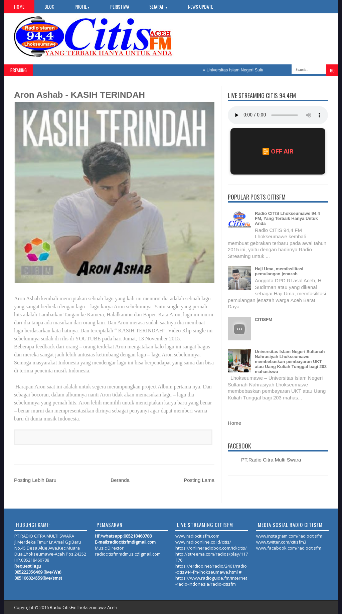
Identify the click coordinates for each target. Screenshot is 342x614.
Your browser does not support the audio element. (278, 115)
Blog (49, 6)
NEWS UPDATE (200, 6)
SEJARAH (158, 6)
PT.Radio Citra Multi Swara (271, 460)
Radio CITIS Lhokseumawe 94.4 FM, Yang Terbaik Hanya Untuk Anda (287, 218)
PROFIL (82, 6)
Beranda (120, 480)
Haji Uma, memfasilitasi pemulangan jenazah (279, 271)
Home (19, 6)
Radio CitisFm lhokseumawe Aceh (83, 607)
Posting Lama (199, 480)
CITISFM (263, 319)
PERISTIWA (119, 6)
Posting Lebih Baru (35, 480)
